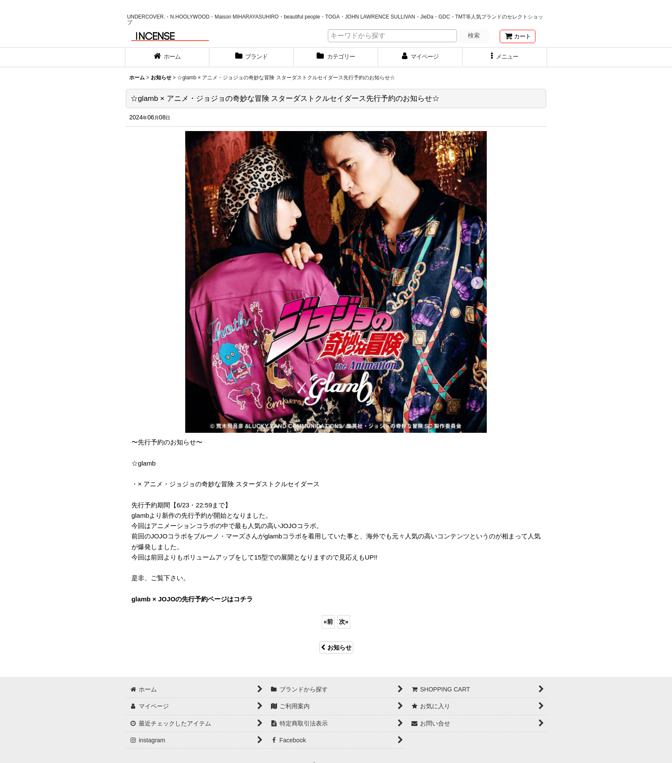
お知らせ (336, 647)
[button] (505, 57)
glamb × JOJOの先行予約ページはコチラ (192, 599)
